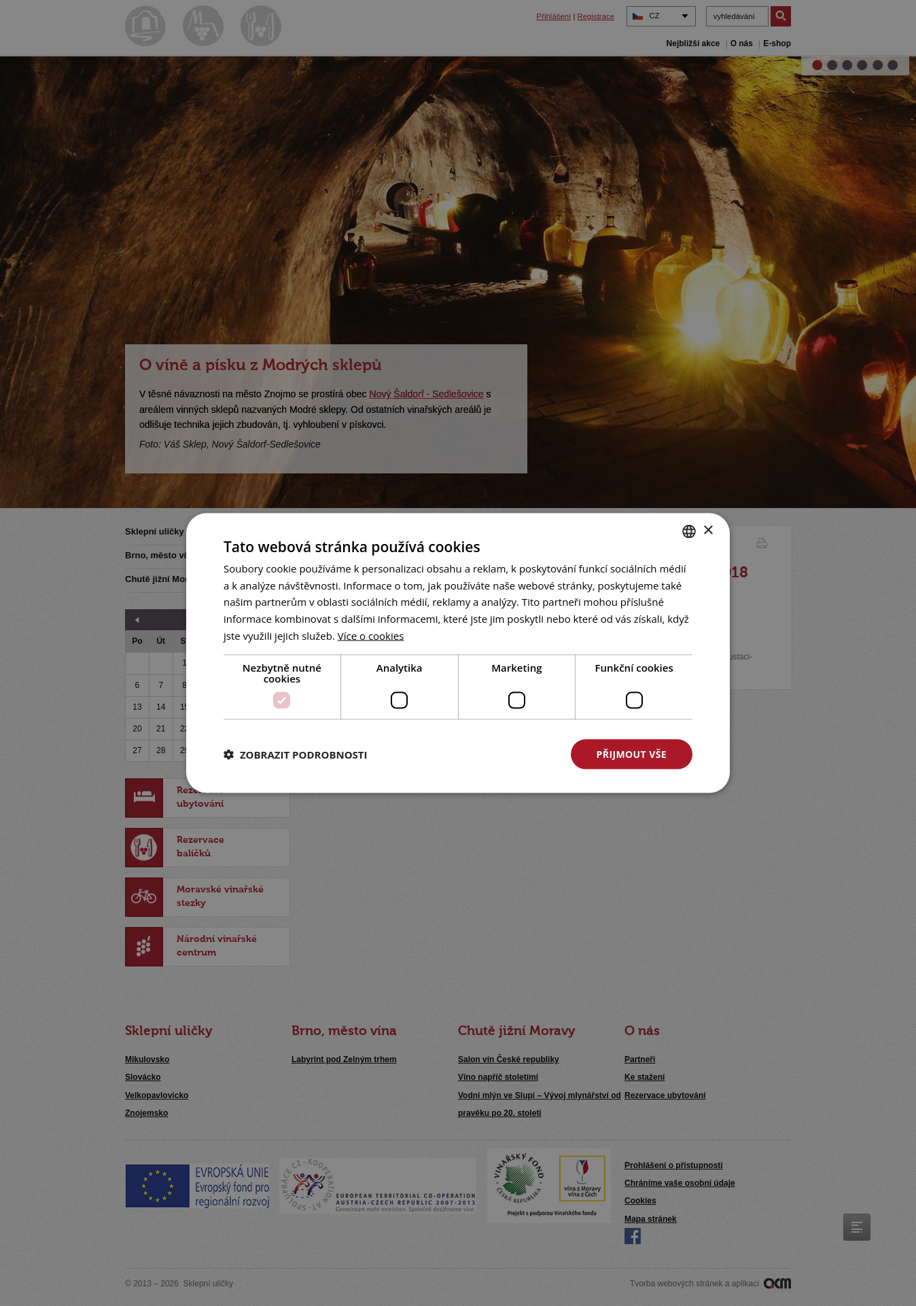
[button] (296, 754)
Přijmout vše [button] (632, 753)
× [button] (708, 531)
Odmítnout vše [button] (492, 753)
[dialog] (458, 653)
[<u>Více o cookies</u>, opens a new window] (371, 635)
